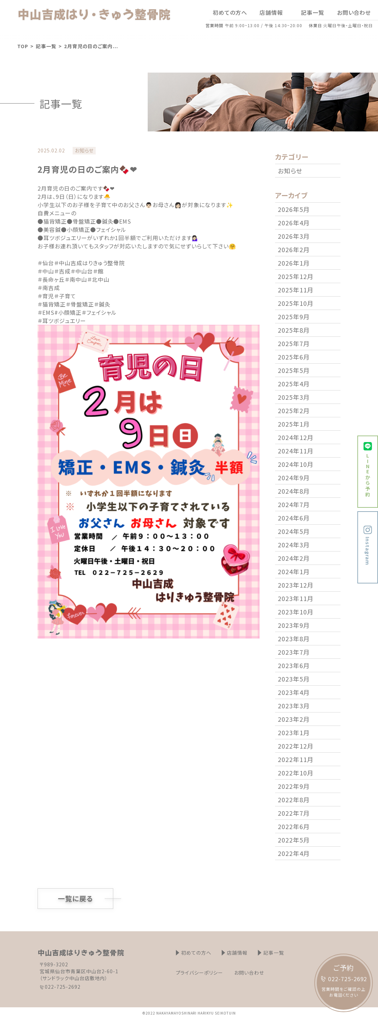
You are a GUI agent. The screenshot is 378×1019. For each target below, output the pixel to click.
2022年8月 (294, 799)
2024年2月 (294, 558)
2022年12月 (296, 745)
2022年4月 (294, 853)
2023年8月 (294, 638)
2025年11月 (296, 289)
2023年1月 (294, 732)
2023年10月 (296, 611)
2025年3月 (294, 397)
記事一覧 (46, 46)
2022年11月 (296, 759)
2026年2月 (294, 249)
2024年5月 (294, 531)
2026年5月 (294, 209)
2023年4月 (294, 692)
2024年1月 (294, 571)
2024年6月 (294, 517)
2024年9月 (294, 477)
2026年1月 (294, 262)
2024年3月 (294, 544)
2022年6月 (294, 826)
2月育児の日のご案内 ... (91, 46)
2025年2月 (294, 410)
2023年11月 (296, 598)
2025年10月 (296, 303)
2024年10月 (296, 464)
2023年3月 (294, 705)
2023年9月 (294, 625)
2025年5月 (294, 370)
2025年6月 (294, 356)
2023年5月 (294, 678)
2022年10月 (296, 772)
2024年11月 (296, 450)
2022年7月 (294, 812)
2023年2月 (294, 719)
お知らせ (290, 170)
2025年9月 (294, 316)
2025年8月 (294, 329)
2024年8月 (294, 490)
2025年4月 (294, 383)
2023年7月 (294, 651)
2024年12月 (296, 437)
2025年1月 (294, 423)
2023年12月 (296, 584)
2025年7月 (294, 343)
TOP (22, 46)
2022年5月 (294, 839)
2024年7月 (294, 504)
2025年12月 (296, 276)
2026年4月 (294, 222)
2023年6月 (294, 665)
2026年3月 (294, 236)
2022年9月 (294, 786)
